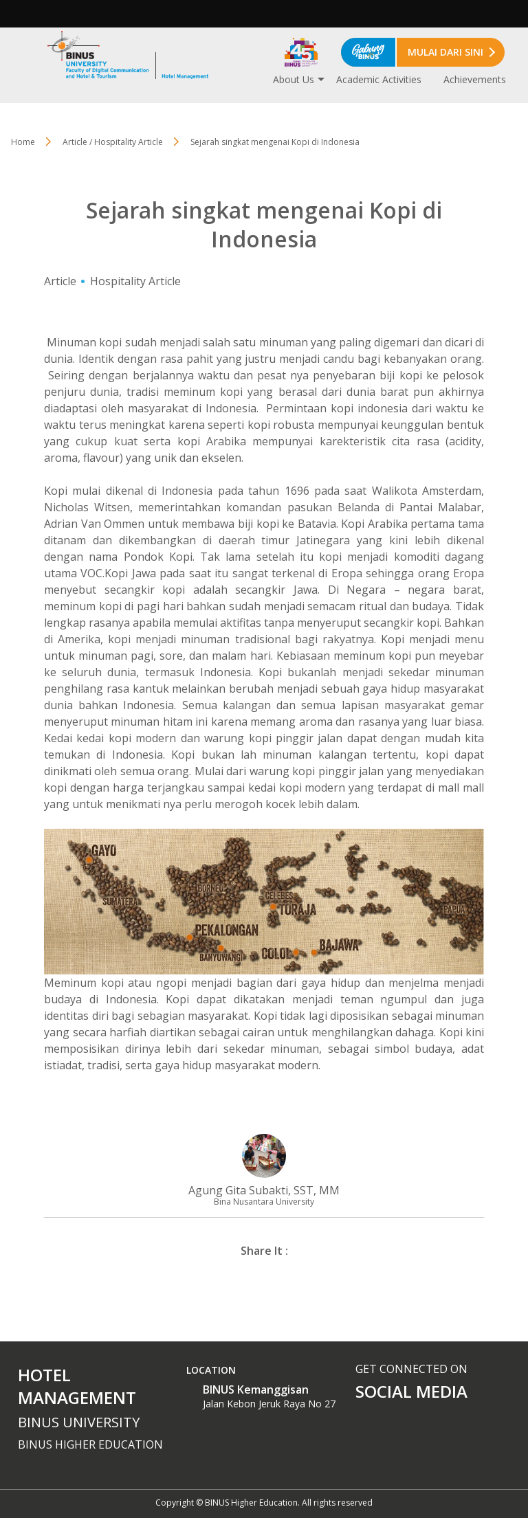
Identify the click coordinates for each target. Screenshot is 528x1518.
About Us (293, 79)
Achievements (474, 79)
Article (60, 281)
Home (23, 142)
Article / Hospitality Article (113, 142)
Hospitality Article (135, 281)
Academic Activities (378, 79)
